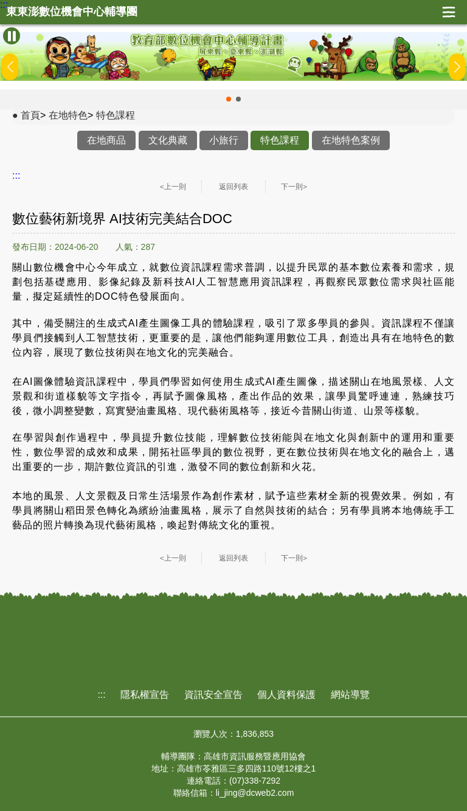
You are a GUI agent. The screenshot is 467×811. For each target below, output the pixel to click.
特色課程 (115, 115)
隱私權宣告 (144, 694)
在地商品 (106, 140)
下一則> (294, 186)
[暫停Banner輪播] (11, 35)
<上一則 (173, 186)
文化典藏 (167, 140)
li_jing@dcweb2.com (255, 793)
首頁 (30, 115)
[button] (228, 99)
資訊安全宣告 (213, 694)
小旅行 (223, 140)
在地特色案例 (351, 140)
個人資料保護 (286, 694)
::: (4, 5)
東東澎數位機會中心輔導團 (71, 12)
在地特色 (68, 115)
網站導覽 (350, 694)
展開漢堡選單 (449, 12)
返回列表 (233, 186)
